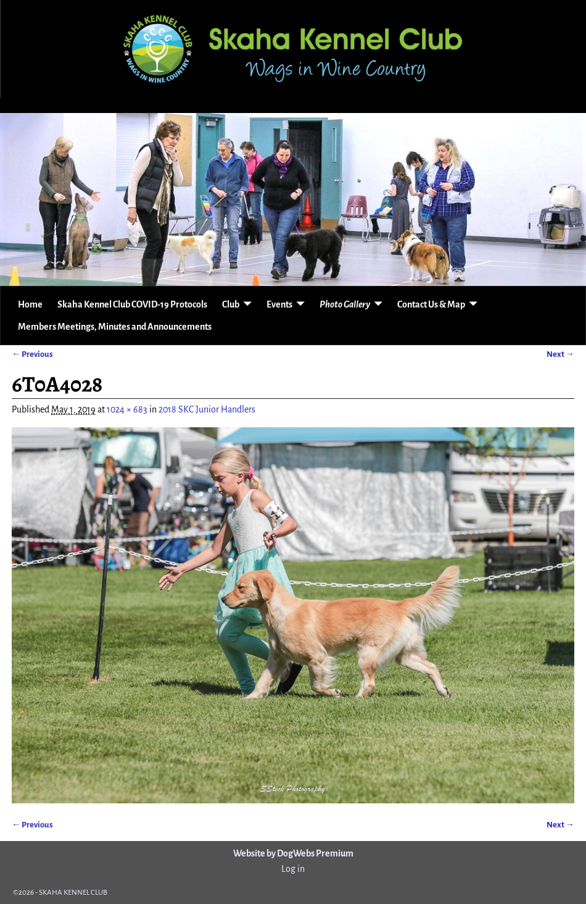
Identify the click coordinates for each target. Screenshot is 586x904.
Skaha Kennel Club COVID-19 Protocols (132, 304)
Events (279, 304)
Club (230, 304)
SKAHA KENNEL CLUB (73, 893)
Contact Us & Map (431, 304)
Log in (293, 869)
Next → (560, 354)
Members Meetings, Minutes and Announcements (115, 327)
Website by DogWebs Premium (293, 853)
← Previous (32, 354)
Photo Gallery (345, 304)
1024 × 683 (127, 409)
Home (30, 304)
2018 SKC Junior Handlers (207, 409)
